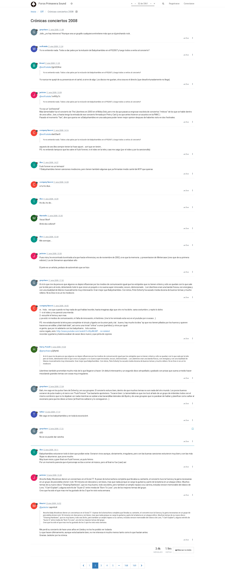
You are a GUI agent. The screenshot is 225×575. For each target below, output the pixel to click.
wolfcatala (43, 46)
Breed (41, 63)
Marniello (43, 216)
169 (134, 565)
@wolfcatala (45, 67)
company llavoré (46, 130)
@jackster (44, 507)
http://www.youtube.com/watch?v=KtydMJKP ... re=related (83, 331)
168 (126, 565)
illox (41, 162)
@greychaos (45, 351)
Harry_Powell (44, 347)
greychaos (43, 30)
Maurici (42, 503)
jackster (42, 93)
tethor (41, 412)
